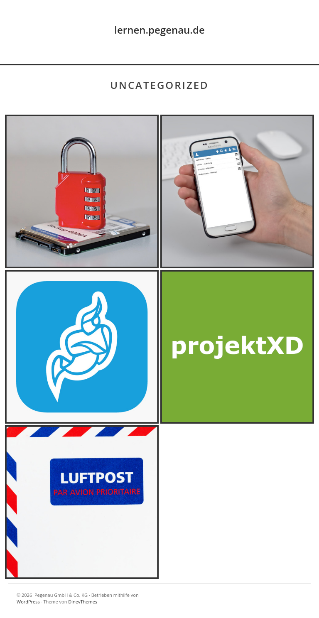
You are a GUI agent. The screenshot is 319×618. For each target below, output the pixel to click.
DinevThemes (82, 601)
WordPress (28, 601)
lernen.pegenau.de (159, 30)
